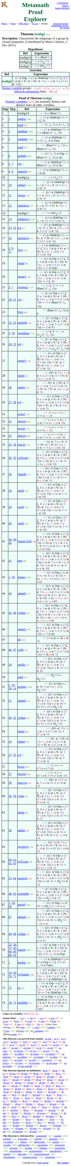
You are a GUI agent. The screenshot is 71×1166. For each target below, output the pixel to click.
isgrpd (21, 949)
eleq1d (22, 421)
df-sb (16, 1076)
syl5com (23, 458)
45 (14, 948)
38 (10, 539)
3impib (22, 474)
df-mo (27, 1076)
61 (14, 860)
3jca (20, 250)
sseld (21, 490)
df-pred (60, 1101)
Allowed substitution (26, 91)
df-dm (14, 1101)
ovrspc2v (23, 846)
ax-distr (54, 1057)
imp (20, 560)
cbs (22, 1027)
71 (14, 976)
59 (14, 796)
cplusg (51, 1027)
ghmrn (23, 1141)
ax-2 (63, 1038)
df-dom (36, 1116)
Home (13, 24)
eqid (20, 125)
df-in (48, 1085)
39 (14, 539)
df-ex (58, 1073)
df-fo (44, 1107)
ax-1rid (32, 1060)
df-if (29, 1088)
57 (10, 774)
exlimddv (23, 893)
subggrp (23, 139)
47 (14, 649)
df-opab (52, 1091)
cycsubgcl (8, 1141)
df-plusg (57, 1125)
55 (14, 755)
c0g (7, 1030)
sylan (21, 796)
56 (10, 796)
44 (14, 613)
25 (14, 344)
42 (10, 613)
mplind (6, 1154)
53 (10, 878)
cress (36, 1027)
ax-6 (45, 1041)
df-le (52, 1119)
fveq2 (21, 766)
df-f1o (56, 1107)
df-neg (15, 1122)
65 (14, 893)
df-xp (27, 1097)
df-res (35, 1101)
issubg (22, 962)
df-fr (5, 1097)
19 (10, 972)
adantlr (22, 593)
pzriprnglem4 (35, 1151)
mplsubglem (55, 1151)
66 (10, 951)
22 (10, 322)
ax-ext (56, 1044)
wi (22, 1018)
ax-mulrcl (50, 1054)
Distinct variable (12, 88)
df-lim (29, 1104)
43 (10, 593)
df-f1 (33, 1107)
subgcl (22, 185)
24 (10, 344)
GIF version (64, 28)
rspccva (22, 782)
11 (10, 195)
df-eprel (36, 1094)
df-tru (36, 1073)
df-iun (29, 1091)
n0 (19, 639)
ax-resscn (18, 1050)
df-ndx (16, 1125)
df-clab (50, 1076)
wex (17, 1021)
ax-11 (33, 1044)
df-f (24, 1107)
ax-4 (25, 1041)
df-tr (14, 1094)
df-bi (45, 1070)
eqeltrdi (22, 322)
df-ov (26, 1110)
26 (14, 944)
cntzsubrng (42, 1145)
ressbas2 (23, 287)
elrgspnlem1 (9, 1157)
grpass (22, 577)
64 (14, 878)
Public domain (43, 1163)
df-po (48, 1094)
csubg (14, 1034)
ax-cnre (19, 1063)
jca (19, 227)
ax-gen (13, 1041)
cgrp (22, 1030)
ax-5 (35, 1041)
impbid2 (23, 1002)
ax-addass (22, 1057)
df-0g (6, 1128)
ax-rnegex (47, 1060)
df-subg (33, 1131)
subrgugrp (60, 1145)
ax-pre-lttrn (51, 1063)
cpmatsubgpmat (41, 1154)
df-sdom (50, 1116)
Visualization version (59, 26)
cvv (7, 1024)
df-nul (18, 1088)
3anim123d (24, 541)
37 (10, 948)
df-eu (38, 1076)
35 (14, 458)
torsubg (7, 1145)
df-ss (58, 1085)
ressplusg (23, 333)
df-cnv (50, 1097)
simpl (21, 263)
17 (10, 251)
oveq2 (21, 428)
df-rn (24, 1101)
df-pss (6, 1088)
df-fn (14, 1107)
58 (10, 782)
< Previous (62, 3)
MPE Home (24, 24)
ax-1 (56, 1038)
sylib (21, 649)
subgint (38, 1138)
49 (10, 717)
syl (19, 163)
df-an (54, 1070)
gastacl (55, 1141)
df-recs (54, 1113)
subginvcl (24, 219)
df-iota (53, 1104)
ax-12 (45, 1044)
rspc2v (22, 444)
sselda (21, 664)
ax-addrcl (19, 1054)
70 (10, 976)
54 (10, 741)
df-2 (39, 1122)
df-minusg (17, 1131)
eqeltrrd (22, 878)
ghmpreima (39, 1141)
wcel (29, 1021)
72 (10, 987)
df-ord (6, 1104)
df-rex (6, 1082)
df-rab (42, 1082)
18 (10, 1002)
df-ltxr (40, 1119)
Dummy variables (16, 101)
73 (14, 1002)
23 (14, 322)
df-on (17, 1104)
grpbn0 (22, 155)
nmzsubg (53, 1138)
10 (10, 185)
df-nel (50, 1079)
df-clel (15, 1079)
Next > (65, 5)
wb (31, 1018)
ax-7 (55, 1041)
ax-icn (46, 1050)
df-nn (28, 1122)
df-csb (15, 1085)
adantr (21, 830)
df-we (16, 1097)
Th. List (35, 24)
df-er (14, 1116)
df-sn (50, 1088)
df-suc (41, 1104)
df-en (24, 1116)
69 (14, 951)
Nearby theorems (62, 8)
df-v (53, 1082)
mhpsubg (22, 1154)
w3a (52, 1018)
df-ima (47, 1101)
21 (14, 299)
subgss (22, 119)
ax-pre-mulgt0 (25, 1066)
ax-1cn (33, 1050)
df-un (37, 1085)
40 (10, 543)
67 (10, 917)
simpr (21, 731)
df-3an (24, 1073)
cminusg (39, 1030)
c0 (29, 1024)
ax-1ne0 (18, 1060)
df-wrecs (41, 1113)
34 (14, 444)
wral (53, 1021)
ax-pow (27, 1047)
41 (10, 560)
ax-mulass (39, 1057)
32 (10, 444)
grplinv (22, 686)
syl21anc (23, 861)
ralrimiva (23, 205)
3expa (21, 195)
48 (10, 893)
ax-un (50, 1047)
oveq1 (21, 414)
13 (10, 227)
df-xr (28, 1119)
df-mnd (47, 1128)
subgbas (23, 131)
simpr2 (22, 629)
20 (10, 299)
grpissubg (23, 1138)
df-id (24, 1094)
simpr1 (22, 276)
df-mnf (15, 1119)
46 (10, 649)
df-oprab (38, 1110)
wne (43, 1021)
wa (41, 1018)
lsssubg (28, 1148)
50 (10, 688)
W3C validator (63, 1163)
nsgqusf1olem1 (30, 1157)
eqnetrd (22, 171)
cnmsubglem (15, 1151)
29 (14, 402)
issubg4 (7, 1138)
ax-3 (5, 1041)
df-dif (26, 1085)
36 (10, 474)
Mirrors (4, 24)
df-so (59, 1094)
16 (10, 238)
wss (19, 1024)
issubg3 (58, 1135)
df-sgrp (33, 1128)
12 (10, 205)
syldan (22, 613)
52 (14, 717)
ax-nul (15, 1047)
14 (10, 219)
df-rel (38, 1097)
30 (10, 458)
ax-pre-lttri (34, 1063)
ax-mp (48, 1038)
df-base (29, 1125)
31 (10, 421)
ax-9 (11, 1044)
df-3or (12, 1073)
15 (14, 227)
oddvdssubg (24, 1145)
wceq (5, 1021)
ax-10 (22, 1044)
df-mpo (52, 1110)
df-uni (17, 1091)
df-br (39, 1091)
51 (10, 700)
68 (14, 934)
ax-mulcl (34, 1054)
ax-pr (39, 1047)
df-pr (61, 1088)
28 (10, 387)
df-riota (14, 1110)
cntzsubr (13, 1148)
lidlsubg (43, 1148)
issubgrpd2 (41, 1135)
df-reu (30, 1082)
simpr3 (22, 360)
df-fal (47, 1073)
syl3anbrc (24, 974)
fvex (20, 312)
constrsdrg (50, 1157)
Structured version (60, 24)
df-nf (5, 1076)
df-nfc (27, 1079)
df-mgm (19, 1128)
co (9, 1027)
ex (19, 987)
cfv (38, 1024)
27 (10, 402)
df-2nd (14, 1113)
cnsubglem (59, 1148)
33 (10, 435)
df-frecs (27, 1113)
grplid (21, 904)
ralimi (21, 387)
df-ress (43, 1125)
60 (10, 860)
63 (14, 863)
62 (10, 863)
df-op (6, 1091)
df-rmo (18, 1082)
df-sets (51, 1122)
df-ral (61, 1079)
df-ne (38, 1079)
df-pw (39, 1088)
